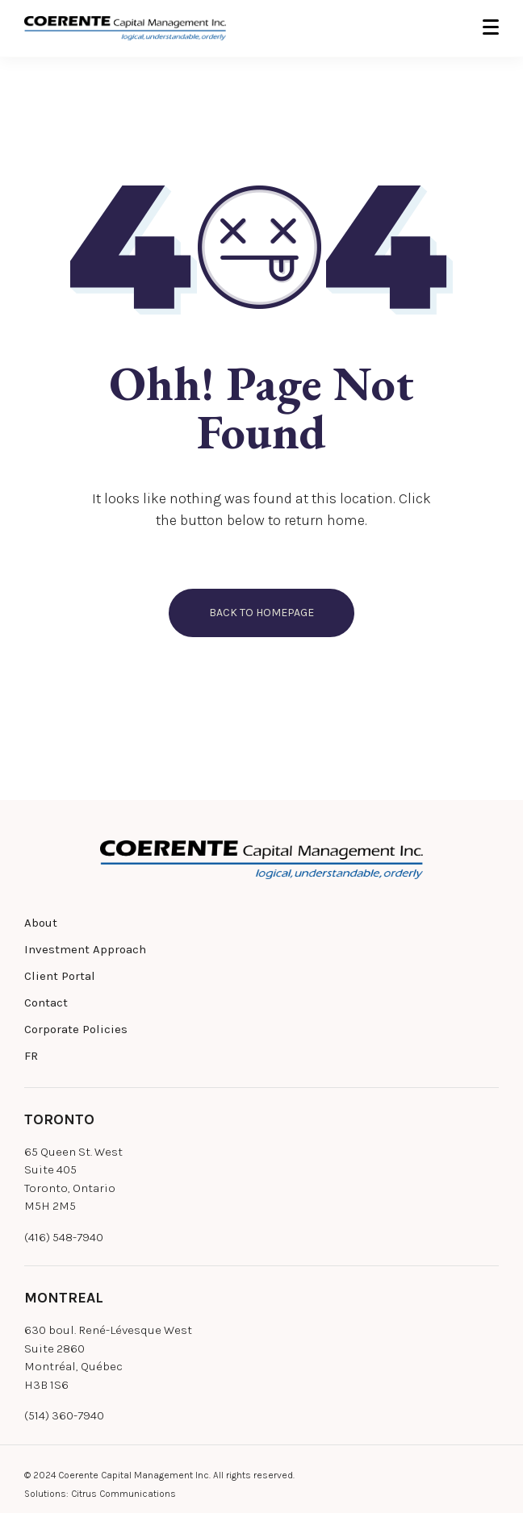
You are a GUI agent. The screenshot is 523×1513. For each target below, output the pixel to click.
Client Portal (59, 976)
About (40, 922)
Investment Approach (85, 949)
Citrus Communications (123, 1493)
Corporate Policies (76, 1029)
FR (31, 1055)
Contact (46, 1002)
